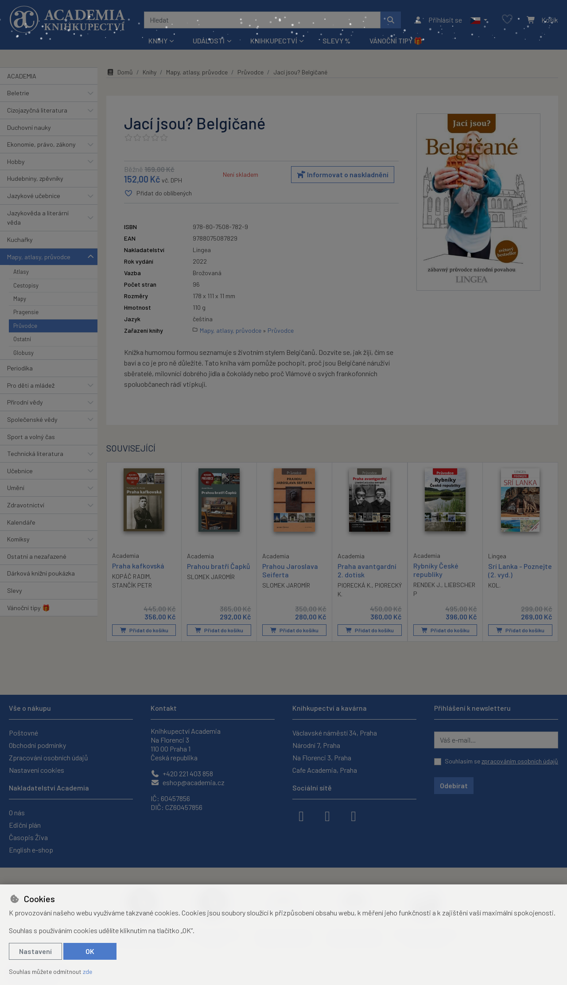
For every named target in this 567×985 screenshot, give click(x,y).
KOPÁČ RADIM (131, 576)
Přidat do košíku (144, 630)
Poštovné (23, 732)
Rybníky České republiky (435, 569)
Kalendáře (21, 522)
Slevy (14, 590)
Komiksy (18, 539)
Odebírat (454, 785)
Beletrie (18, 93)
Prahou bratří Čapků (218, 565)
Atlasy (21, 271)
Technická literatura (35, 453)
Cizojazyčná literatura (37, 110)
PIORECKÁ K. (355, 585)
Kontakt (164, 708)
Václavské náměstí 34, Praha (334, 732)
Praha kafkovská (138, 565)
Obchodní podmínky (37, 745)
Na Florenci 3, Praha (321, 757)
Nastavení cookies (36, 770)
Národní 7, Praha (316, 745)
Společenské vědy (32, 419)
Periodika (20, 368)
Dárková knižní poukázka (41, 573)
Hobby (16, 161)
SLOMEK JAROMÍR (211, 576)
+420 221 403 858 (182, 773)
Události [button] (209, 40)
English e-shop (31, 849)
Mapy (19, 298)
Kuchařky (20, 239)
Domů (119, 72)
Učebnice (20, 471)
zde (87, 971)
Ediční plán (25, 825)
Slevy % (336, 40)
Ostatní (22, 339)
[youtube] (353, 815)
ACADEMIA (21, 76)
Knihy (149, 72)
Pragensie (26, 311)
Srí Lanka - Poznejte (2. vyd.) (520, 569)
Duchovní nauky (29, 127)
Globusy (23, 352)
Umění (15, 487)
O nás (17, 812)
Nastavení (35, 951)
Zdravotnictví (25, 505)
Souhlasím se (501, 761)
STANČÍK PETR (132, 585)
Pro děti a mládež (30, 385)
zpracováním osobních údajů (520, 761)
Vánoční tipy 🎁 (396, 40)
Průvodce (25, 325)
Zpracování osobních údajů (48, 757)
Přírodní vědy (25, 402)
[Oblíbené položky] (507, 19)
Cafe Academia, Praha (324, 770)
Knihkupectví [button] (273, 40)
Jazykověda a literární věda (38, 217)
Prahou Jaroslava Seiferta (290, 569)
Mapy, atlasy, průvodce (38, 257)
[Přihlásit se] (438, 20)
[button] (478, 20)
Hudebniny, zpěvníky (35, 178)
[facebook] (301, 815)
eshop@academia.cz (188, 782)
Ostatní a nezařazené (36, 556)
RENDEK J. (427, 584)
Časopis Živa (28, 837)
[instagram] (327, 815)
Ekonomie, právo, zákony (41, 144)
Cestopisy (26, 285)
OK (89, 951)
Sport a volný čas (31, 436)
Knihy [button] (157, 40)
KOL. (494, 585)
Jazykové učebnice (33, 195)
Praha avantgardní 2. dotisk (367, 569)
